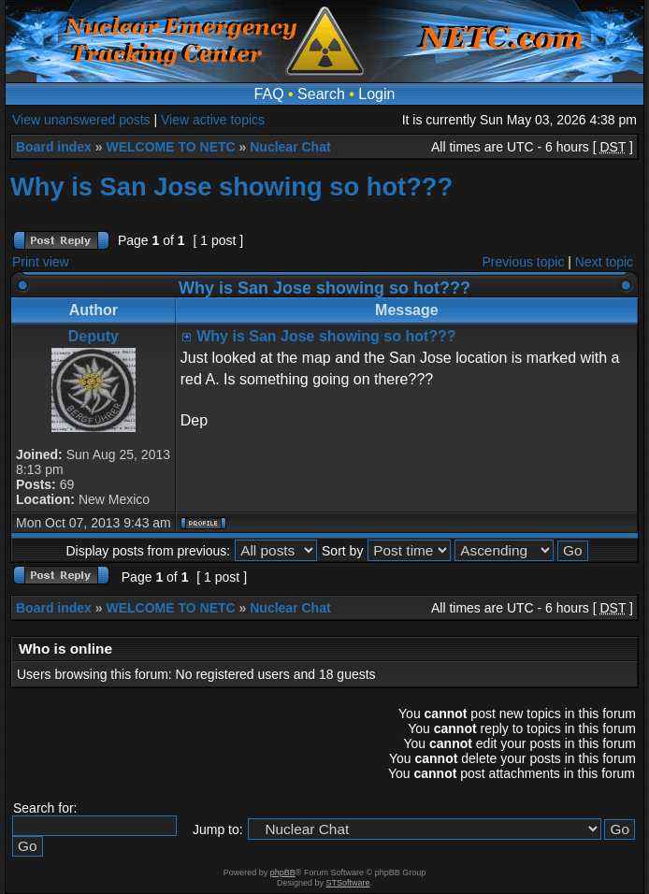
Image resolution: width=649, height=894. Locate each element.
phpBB (283, 872)
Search (321, 94)
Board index (54, 146)
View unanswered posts (81, 119)
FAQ (269, 94)
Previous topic (524, 261)
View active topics (213, 119)
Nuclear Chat (290, 146)
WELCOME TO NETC (170, 146)
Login (376, 94)
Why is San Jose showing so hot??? (231, 186)
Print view (40, 261)
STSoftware (348, 882)
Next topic (604, 261)
